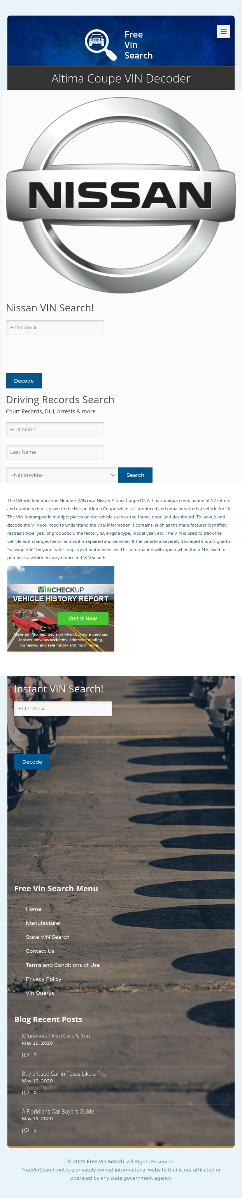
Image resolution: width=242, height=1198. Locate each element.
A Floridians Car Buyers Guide (58, 1111)
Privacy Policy (43, 979)
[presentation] (51, 354)
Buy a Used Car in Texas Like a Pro (64, 1073)
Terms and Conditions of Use (63, 965)
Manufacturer (43, 923)
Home (33, 909)
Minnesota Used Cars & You (56, 1036)
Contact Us (40, 951)
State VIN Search (47, 937)
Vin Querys (40, 993)
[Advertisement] (62, 826)
